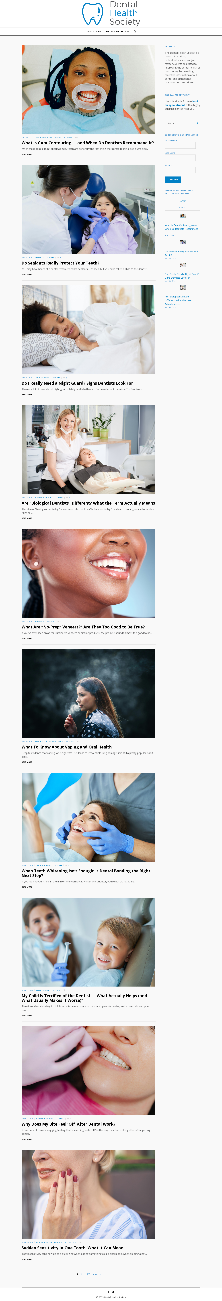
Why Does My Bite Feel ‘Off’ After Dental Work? (68, 1124)
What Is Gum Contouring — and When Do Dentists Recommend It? (88, 143)
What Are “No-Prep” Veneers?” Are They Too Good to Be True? (83, 627)
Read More (27, 154)
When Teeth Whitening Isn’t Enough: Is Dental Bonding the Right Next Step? (86, 873)
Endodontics (41, 137)
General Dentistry (43, 497)
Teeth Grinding (42, 377)
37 (88, 1274)
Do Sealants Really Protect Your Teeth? (60, 263)
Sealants (39, 257)
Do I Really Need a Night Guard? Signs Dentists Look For (77, 383)
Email (168, 165)
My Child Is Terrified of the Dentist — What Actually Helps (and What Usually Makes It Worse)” (84, 998)
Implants (39, 621)
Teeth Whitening (55, 741)
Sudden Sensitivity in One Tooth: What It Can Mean (72, 1248)
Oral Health (41, 741)
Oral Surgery (55, 137)
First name (171, 141)
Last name (170, 153)
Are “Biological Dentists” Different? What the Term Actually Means (88, 503)
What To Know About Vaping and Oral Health (67, 747)
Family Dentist (43, 990)
